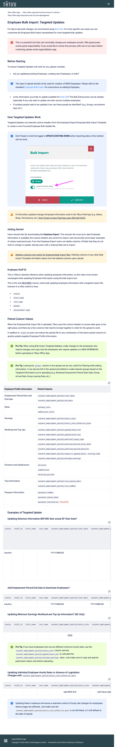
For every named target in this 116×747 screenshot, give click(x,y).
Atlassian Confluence (75, 742)
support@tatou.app (18, 739)
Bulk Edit (59, 29)
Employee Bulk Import (34, 87)
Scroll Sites (61, 742)
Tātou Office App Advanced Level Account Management (28, 15)
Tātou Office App (14, 12)
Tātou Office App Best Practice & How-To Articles (41, 12)
